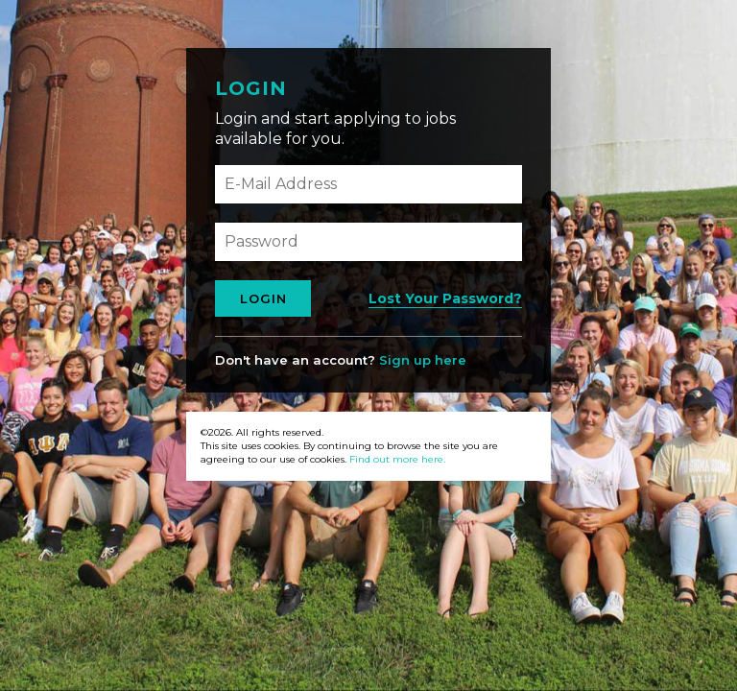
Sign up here (422, 360)
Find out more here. (397, 459)
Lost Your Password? (445, 298)
